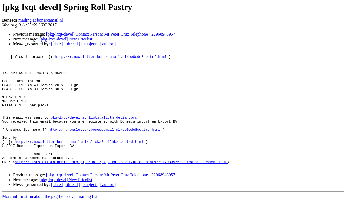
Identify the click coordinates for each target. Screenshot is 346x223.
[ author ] (108, 44)
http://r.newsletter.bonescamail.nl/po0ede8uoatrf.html (111, 57)
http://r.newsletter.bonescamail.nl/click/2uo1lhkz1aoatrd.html (79, 159)
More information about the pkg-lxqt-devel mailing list (49, 218)
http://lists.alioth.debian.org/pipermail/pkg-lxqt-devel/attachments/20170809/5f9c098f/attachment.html (121, 183)
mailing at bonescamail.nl (40, 20)
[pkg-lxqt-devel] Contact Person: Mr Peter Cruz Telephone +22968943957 (110, 34)
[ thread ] (72, 44)
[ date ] (57, 44)
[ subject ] (90, 44)
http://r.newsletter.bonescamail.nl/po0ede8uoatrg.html (104, 144)
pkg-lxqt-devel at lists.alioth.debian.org (94, 130)
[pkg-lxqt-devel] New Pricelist (65, 39)
